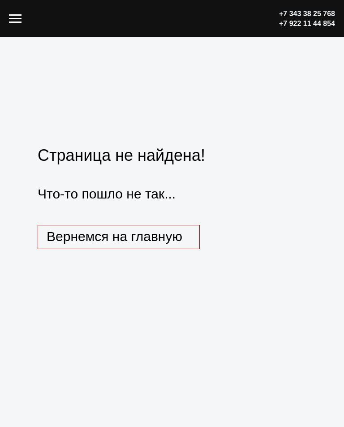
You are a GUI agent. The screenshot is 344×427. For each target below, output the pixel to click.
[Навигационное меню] (15, 18)
